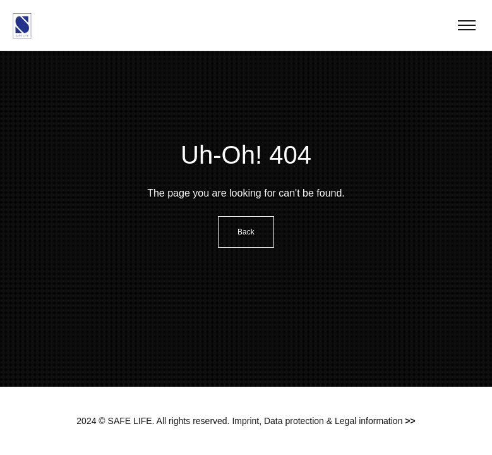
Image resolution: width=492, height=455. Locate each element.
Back (246, 232)
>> (410, 421)
